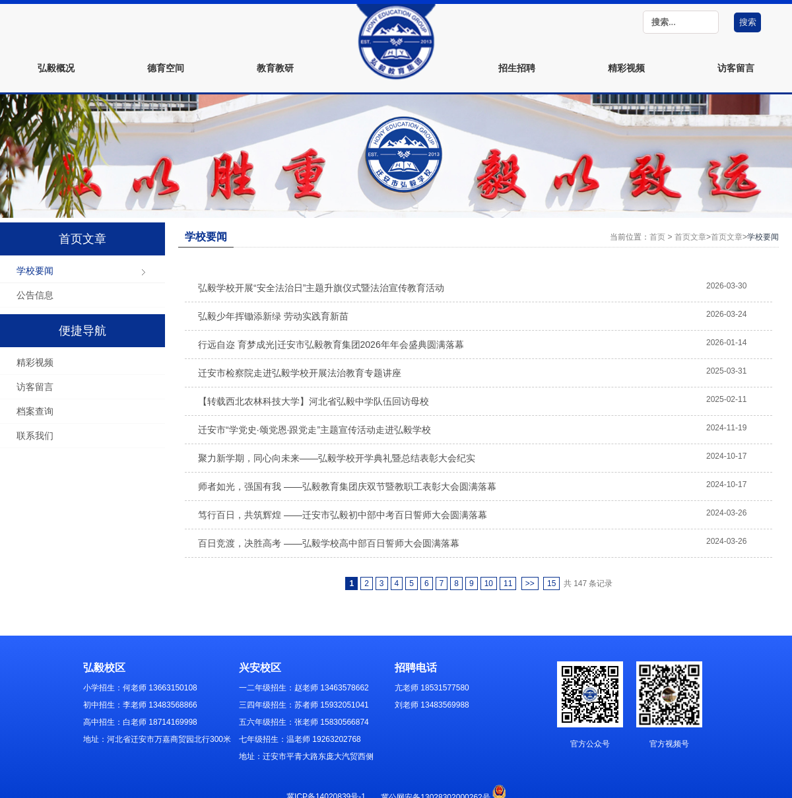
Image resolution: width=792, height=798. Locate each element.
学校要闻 (34, 270)
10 (488, 583)
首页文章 (690, 237)
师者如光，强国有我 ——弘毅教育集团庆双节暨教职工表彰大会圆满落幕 (347, 486)
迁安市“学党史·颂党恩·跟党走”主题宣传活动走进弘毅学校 (314, 429)
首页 (657, 237)
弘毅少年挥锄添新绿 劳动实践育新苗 (273, 316)
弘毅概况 (56, 68)
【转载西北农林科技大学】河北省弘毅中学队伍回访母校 (313, 401)
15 (551, 583)
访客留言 (735, 68)
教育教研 (275, 68)
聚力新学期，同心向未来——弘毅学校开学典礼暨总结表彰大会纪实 (336, 458)
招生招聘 (516, 68)
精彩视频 (626, 68)
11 (508, 583)
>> (530, 583)
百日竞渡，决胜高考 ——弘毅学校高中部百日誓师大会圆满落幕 (328, 543)
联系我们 (34, 435)
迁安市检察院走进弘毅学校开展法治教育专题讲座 (299, 373)
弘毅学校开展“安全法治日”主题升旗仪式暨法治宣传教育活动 (321, 288)
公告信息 (34, 295)
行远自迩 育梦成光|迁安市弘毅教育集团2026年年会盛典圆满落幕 (331, 344)
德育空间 (165, 68)
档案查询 (34, 411)
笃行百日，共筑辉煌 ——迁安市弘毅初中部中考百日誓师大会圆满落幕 (342, 515)
